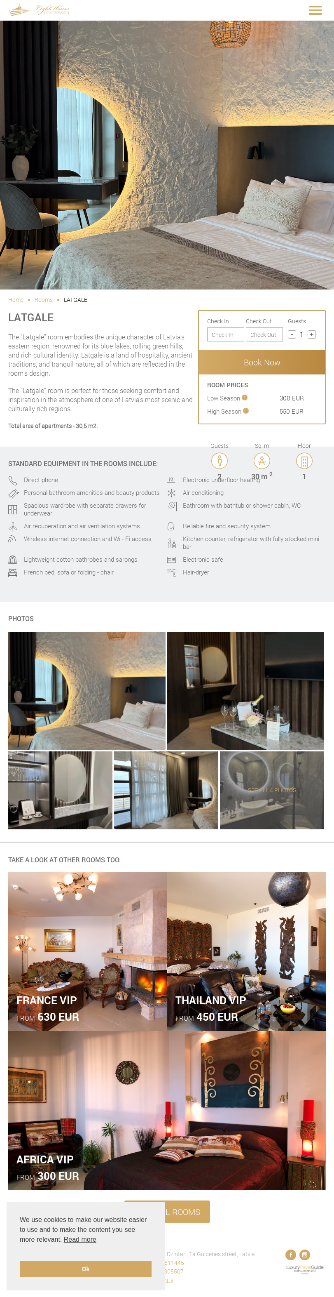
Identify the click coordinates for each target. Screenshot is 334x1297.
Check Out (259, 321)
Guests (297, 321)
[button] (21, 1250)
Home (15, 300)
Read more (80, 1239)
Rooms (44, 300)
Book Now (262, 362)
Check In (218, 321)
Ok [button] (85, 1269)
